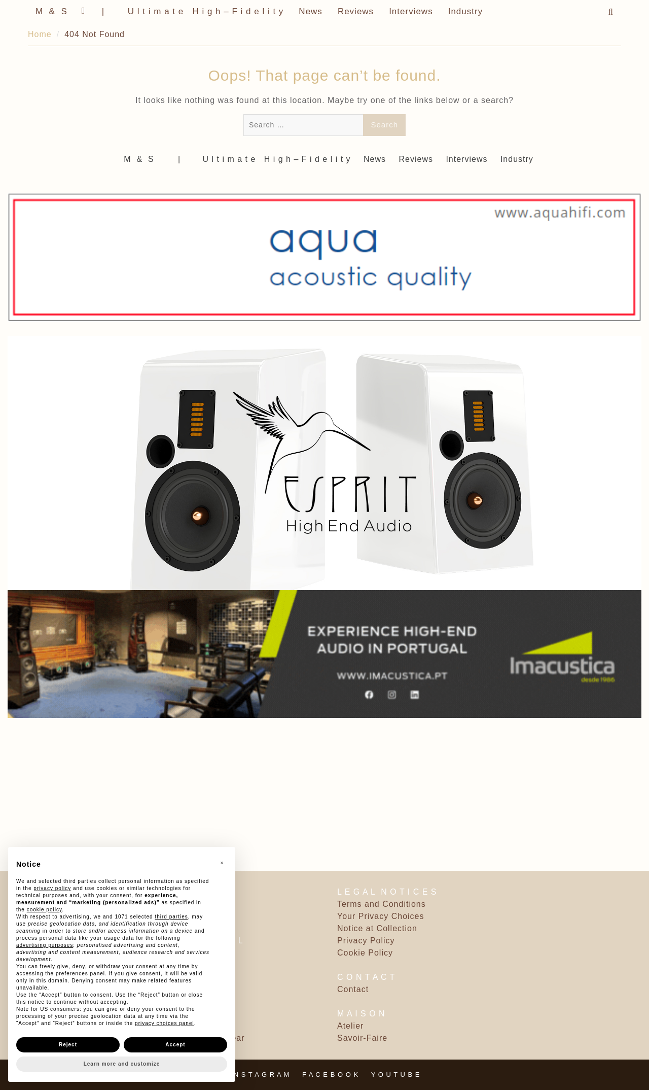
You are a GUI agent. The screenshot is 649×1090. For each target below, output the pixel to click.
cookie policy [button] (44, 909)
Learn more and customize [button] (122, 1064)
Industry (465, 11)
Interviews (411, 11)
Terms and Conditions (381, 904)
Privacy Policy (366, 940)
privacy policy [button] (52, 888)
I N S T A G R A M (259, 1074)
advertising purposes (44, 945)
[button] (222, 863)
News (310, 11)
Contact (353, 989)
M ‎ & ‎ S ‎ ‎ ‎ (55, 11)
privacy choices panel (164, 1023)
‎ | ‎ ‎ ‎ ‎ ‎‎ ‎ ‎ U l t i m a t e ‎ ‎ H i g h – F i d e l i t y (191, 11)
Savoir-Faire (362, 1038)
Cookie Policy (365, 952)
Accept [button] (175, 1044)
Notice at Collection (377, 928)
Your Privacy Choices (380, 916)
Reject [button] (68, 1044)
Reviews (356, 11)
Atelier (350, 1025)
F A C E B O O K (330, 1074)
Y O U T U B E (395, 1074)
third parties (171, 916)
